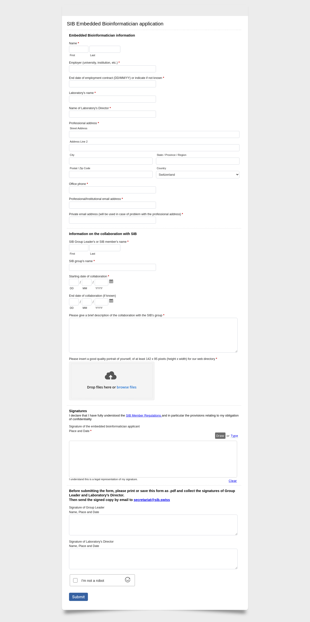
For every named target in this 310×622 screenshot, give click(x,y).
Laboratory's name (82, 93)
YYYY (98, 288)
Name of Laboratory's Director (90, 108)
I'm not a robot (92, 581)
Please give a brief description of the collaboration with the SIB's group (116, 316)
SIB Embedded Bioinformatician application (155, 10)
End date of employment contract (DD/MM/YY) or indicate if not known (116, 78)
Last (92, 55)
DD (72, 288)
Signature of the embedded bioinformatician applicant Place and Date (104, 429)
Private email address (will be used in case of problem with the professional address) (126, 214)
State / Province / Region (171, 154)
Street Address (78, 128)
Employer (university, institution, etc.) (94, 63)
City (72, 154)
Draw (220, 436)
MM (85, 288)
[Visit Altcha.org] (127, 581)
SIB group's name (82, 261)
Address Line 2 (79, 141)
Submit (78, 596)
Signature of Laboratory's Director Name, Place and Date (91, 544)
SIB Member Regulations (144, 415)
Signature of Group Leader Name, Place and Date (86, 510)
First (72, 55)
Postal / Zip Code (80, 168)
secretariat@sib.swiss (152, 500)
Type (234, 436)
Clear (233, 481)
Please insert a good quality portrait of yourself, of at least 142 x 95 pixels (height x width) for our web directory (143, 359)
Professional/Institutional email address (96, 199)
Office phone (78, 184)
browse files (126, 387)
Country (161, 168)
